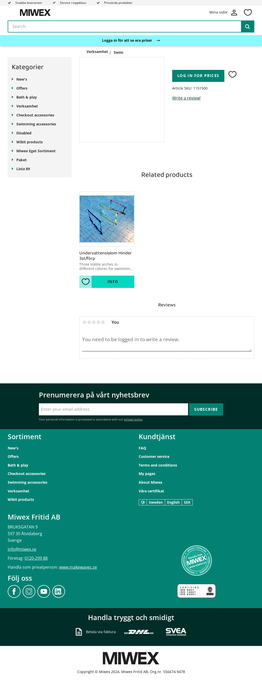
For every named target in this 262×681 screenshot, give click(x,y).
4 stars (98, 322)
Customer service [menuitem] (154, 456)
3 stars (93, 322)
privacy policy (133, 419)
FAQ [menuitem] (142, 448)
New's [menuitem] (21, 79)
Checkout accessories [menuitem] (35, 115)
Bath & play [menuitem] (26, 97)
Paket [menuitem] (21, 159)
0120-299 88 (36, 558)
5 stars (103, 322)
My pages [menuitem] (147, 473)
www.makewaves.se (78, 567)
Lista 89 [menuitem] (23, 168)
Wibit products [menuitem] (29, 141)
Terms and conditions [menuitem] (158, 465)
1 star (84, 322)
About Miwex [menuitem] (150, 482)
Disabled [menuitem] (23, 133)
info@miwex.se (22, 549)
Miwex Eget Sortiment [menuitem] (36, 150)
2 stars (89, 322)
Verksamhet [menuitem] (27, 106)
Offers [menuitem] (21, 88)
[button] (247, 12)
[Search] (247, 26)
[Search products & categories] (131, 26)
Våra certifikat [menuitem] (151, 491)
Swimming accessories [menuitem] (36, 124)
